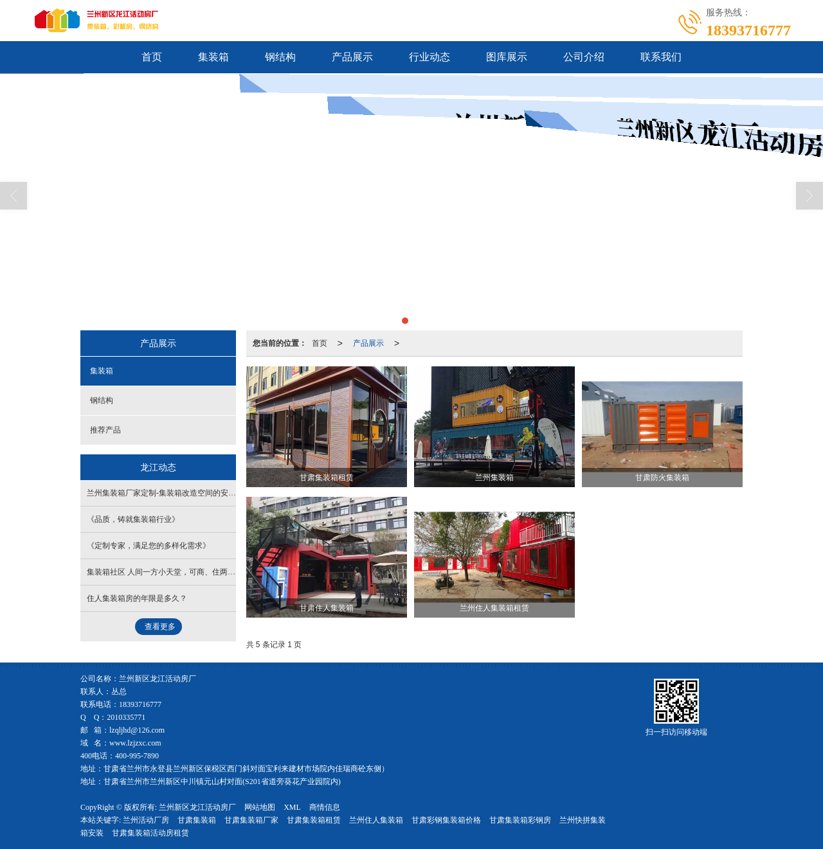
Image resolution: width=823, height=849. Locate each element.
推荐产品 (105, 429)
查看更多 (160, 626)
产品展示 (352, 56)
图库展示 (506, 56)
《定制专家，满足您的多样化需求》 (148, 545)
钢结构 (280, 56)
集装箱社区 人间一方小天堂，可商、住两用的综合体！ (180, 571)
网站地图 (259, 807)
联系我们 (661, 56)
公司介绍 (583, 56)
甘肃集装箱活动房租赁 (150, 832)
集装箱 (213, 56)
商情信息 (324, 807)
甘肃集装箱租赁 (314, 820)
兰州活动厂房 (146, 820)
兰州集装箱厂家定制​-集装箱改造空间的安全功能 (169, 492)
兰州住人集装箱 (376, 820)
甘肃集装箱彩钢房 (520, 820)
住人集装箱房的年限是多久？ (137, 598)
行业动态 (429, 56)
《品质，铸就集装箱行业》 (133, 519)
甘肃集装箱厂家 (251, 820)
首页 (151, 56)
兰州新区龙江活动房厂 (197, 807)
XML (292, 807)
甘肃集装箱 (196, 820)
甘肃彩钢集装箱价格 (446, 820)
